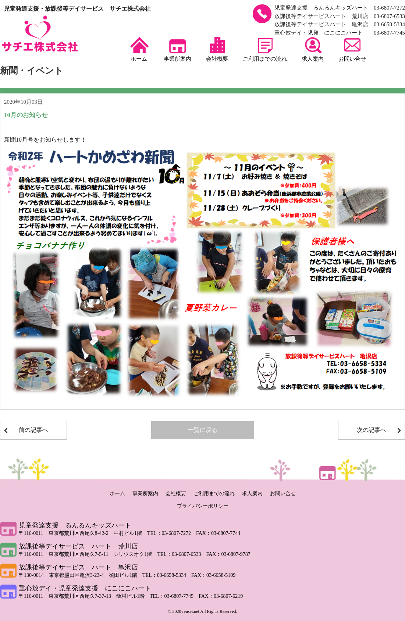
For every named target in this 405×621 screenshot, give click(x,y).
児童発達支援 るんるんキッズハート (75, 525)
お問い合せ (352, 49)
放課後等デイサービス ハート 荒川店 (78, 546)
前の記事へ (33, 430)
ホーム (139, 49)
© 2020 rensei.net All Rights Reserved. (202, 611)
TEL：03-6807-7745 (174, 596)
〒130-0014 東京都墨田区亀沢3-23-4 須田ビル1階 (80, 575)
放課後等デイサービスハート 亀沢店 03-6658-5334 (339, 24)
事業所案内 (177, 49)
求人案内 (313, 49)
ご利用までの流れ (265, 49)
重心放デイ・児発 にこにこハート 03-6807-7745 (339, 33)
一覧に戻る (202, 430)
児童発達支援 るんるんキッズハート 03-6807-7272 (339, 8)
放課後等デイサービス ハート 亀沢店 (78, 567)
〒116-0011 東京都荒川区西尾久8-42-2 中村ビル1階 (83, 533)
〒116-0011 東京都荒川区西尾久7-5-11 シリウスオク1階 (88, 554)
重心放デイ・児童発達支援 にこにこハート (85, 588)
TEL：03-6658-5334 (166, 575)
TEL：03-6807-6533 (181, 554)
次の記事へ (371, 430)
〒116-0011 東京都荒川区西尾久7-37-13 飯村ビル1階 (84, 596)
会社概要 (217, 49)
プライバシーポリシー (202, 506)
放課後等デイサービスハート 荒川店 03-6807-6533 (339, 16)
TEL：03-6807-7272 (171, 533)
